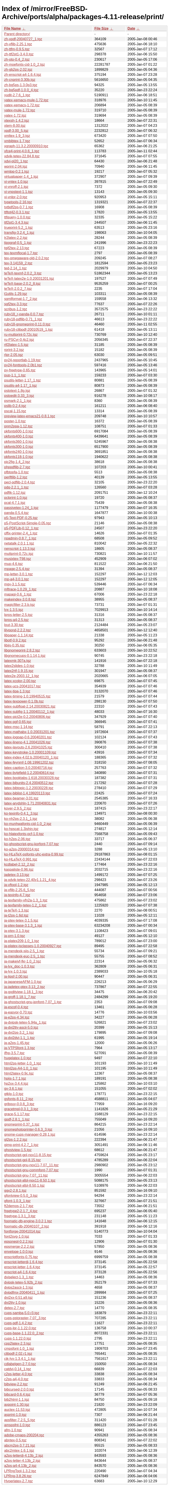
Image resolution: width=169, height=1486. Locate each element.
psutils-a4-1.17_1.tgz (20, 385)
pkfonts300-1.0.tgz (18, 447)
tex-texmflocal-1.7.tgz (21, 253)
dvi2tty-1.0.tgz (15, 1302)
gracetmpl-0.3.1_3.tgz (21, 1109)
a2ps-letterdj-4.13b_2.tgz (23, 1455)
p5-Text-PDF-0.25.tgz (21, 518)
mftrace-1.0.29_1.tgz (20, 589)
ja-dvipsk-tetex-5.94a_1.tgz (25, 1022)
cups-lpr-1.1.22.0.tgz (20, 1328)
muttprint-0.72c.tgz (18, 554)
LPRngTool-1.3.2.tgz (20, 1471)
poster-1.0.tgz (15, 421)
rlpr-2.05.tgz (13, 355)
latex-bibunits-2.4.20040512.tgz (28, 783)
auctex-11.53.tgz (17, 1410)
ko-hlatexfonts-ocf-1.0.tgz (24, 834)
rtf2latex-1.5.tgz (16, 345)
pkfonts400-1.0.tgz (18, 436)
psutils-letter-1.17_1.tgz (22, 380)
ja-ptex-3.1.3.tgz (16, 931)
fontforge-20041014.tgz (22, 1231)
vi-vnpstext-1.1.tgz (18, 192)
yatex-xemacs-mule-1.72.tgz (26, 100)
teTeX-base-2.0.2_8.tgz (22, 283)
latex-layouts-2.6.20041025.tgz (28, 747)
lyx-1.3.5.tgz (13, 610)
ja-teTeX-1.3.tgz (16, 910)
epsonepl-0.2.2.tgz (18, 1241)
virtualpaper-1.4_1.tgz (21, 176)
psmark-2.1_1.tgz (17, 401)
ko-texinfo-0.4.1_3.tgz (21, 813)
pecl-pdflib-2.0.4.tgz (19, 482)
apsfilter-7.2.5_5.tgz (19, 1420)
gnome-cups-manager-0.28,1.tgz (29, 1134)
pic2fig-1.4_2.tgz (17, 462)
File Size (101, 28)
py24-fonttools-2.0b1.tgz (23, 365)
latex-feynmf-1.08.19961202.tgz (29, 762)
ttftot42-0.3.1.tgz (17, 212)
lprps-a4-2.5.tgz (16, 620)
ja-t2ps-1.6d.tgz (16, 915)
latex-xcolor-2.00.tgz (20, 681)
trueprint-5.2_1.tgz (18, 227)
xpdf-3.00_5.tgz (16, 131)
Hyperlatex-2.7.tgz (18, 1481)
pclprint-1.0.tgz (15, 498)
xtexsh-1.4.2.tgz (16, 120)
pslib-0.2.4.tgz (15, 406)
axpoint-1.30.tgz (16, 1404)
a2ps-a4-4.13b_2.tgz (20, 1466)
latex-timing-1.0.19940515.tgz (27, 696)
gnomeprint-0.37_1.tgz (21, 1124)
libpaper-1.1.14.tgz (18, 635)
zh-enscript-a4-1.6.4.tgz (22, 74)
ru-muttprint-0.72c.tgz (21, 334)
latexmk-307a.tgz (17, 661)
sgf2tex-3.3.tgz (15, 304)
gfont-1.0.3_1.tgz (17, 1201)
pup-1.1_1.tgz (15, 375)
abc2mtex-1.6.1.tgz (19, 1450)
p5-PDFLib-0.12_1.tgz (21, 528)
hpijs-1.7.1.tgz (15, 1078)
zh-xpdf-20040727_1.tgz (23, 39)
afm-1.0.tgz (13, 1430)
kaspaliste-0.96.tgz (18, 869)
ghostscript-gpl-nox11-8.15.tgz (27, 1155)
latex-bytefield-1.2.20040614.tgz (29, 773)
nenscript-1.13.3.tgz (19, 548)
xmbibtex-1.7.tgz (17, 141)
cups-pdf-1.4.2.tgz (18, 1323)
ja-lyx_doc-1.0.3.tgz (19, 966)
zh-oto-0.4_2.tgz (17, 59)
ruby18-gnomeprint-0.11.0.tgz (27, 324)
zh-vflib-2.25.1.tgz (18, 44)
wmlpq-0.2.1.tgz (16, 171)
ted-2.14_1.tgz (15, 268)
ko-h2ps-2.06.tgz (17, 839)
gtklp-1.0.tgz (13, 1094)
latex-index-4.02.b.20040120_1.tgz (31, 757)
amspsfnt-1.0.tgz (17, 1425)
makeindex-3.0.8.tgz (20, 599)
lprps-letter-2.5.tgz (18, 615)
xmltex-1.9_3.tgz (17, 136)
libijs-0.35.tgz (14, 645)
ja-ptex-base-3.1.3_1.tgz (23, 925)
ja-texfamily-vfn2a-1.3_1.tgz (26, 900)
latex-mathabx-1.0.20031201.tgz (29, 732)
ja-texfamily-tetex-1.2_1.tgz (25, 905)
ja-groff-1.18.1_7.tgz (20, 997)
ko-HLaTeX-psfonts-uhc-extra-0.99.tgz (34, 854)
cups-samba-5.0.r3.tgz (21, 1313)
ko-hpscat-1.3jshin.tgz (21, 829)
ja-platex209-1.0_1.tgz (21, 941)
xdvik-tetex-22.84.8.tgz (22, 156)
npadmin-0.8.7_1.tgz (20, 538)
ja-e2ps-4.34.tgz (16, 1017)
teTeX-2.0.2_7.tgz (18, 289)
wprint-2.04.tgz (15, 166)
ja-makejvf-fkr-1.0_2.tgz (22, 961)
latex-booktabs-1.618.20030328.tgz (31, 778)
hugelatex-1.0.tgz (17, 1058)
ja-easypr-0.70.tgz (18, 1012)
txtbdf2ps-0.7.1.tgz (18, 207)
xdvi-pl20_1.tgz (16, 161)
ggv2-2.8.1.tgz (15, 1190)
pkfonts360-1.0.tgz (18, 441)
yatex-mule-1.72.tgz (19, 110)
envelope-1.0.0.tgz (18, 1251)
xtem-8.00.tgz (15, 125)
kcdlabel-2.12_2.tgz (19, 864)
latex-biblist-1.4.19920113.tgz (27, 793)
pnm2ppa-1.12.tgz (18, 426)
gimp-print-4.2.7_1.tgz (21, 1145)
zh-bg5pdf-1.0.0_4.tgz (21, 90)
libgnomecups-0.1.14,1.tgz (25, 656)
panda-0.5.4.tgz (16, 513)
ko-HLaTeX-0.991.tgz (20, 859)
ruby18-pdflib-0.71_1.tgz (23, 319)
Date (131, 28)
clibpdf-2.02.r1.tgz (18, 1353)
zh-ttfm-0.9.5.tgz (17, 49)
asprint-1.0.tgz (15, 1415)
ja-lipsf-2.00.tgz (16, 976)
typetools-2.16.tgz (18, 202)
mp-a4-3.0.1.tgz (16, 579)
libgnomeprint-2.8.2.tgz (22, 650)
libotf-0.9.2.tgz (15, 640)
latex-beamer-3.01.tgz (21, 798)
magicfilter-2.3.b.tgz (19, 605)
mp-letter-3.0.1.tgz (18, 574)
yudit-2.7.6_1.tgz (17, 95)
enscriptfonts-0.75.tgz (21, 1257)
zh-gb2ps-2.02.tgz (18, 69)
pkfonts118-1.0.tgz (18, 457)
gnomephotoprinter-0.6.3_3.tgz (28, 1129)
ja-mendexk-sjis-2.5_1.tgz (24, 951)
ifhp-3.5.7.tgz (14, 1053)
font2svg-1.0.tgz (16, 1236)
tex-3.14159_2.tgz (18, 263)
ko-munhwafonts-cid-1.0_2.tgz (27, 824)
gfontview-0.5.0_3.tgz (21, 1195)
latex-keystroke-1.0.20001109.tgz (30, 752)
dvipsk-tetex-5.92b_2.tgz (23, 1282)
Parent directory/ (17, 34)
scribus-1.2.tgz (15, 309)
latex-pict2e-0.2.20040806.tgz (27, 717)
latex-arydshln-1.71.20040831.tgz (30, 803)
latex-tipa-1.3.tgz (17, 691)
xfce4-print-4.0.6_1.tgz (21, 151)
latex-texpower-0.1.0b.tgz (24, 701)
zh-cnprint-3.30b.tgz (19, 80)
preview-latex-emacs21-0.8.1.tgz (29, 416)
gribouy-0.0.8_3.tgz (19, 1104)
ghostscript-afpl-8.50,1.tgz (24, 1185)
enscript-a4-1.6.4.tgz (20, 1272)
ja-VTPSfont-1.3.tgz (19, 1048)
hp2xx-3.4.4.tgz (16, 1083)
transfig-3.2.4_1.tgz (19, 232)
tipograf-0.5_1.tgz (18, 243)
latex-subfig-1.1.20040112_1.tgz (29, 712)
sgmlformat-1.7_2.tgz (20, 299)
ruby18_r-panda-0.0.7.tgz (24, 314)
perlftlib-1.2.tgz (15, 477)
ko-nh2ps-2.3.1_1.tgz (20, 819)
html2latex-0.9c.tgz (19, 1073)
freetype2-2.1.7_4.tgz (20, 1211)
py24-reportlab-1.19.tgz (22, 360)
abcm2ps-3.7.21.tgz (19, 1445)
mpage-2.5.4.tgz (17, 569)
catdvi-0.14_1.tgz (17, 1369)
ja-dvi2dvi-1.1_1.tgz (19, 1038)
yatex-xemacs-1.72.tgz (22, 105)
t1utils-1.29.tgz (15, 294)
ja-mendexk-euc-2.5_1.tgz (24, 956)
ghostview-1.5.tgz (18, 1150)
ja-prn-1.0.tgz (14, 936)
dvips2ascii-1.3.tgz (18, 1287)
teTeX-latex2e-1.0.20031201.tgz (29, 278)
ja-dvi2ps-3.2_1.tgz (19, 1032)
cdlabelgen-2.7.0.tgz (20, 1364)
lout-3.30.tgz (14, 625)
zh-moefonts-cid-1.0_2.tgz (24, 64)
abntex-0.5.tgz (15, 1440)
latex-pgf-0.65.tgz (17, 722)
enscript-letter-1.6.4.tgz (22, 1267)
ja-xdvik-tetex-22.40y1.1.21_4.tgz (30, 880)
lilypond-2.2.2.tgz (17, 630)
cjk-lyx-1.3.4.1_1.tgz (19, 1359)
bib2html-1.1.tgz (16, 1399)
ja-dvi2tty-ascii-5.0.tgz (21, 1027)
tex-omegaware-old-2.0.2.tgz (26, 258)
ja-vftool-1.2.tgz (16, 885)
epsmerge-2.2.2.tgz (19, 1246)
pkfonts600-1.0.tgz (18, 431)
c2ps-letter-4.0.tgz (18, 1374)
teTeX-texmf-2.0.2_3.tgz (23, 273)
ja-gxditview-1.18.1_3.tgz (23, 992)
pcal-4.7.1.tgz (14, 503)
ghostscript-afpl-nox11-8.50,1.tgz (29, 1180)
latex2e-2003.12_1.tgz (21, 676)
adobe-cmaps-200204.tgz (24, 1435)
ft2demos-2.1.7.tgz (18, 1206)
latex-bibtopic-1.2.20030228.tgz (28, 788)
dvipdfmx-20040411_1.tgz (24, 1292)
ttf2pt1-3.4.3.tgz (16, 222)
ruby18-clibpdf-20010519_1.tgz (28, 329)
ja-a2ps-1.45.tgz (16, 1043)
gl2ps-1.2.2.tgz (15, 1139)
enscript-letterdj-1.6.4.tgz (23, 1262)
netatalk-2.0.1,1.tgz (19, 543)
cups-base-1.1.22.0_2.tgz (24, 1333)
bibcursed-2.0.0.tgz (19, 1389)
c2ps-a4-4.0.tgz (16, 1379)
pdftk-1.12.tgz (15, 492)
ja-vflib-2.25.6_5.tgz (19, 890)
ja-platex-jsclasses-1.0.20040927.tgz (32, 946)
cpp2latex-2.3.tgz (17, 1343)
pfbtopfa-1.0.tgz (16, 472)
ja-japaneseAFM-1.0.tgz (23, 982)
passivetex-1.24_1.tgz (21, 508)
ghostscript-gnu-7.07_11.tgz (26, 1175)
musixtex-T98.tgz (17, 559)
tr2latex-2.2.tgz (16, 238)
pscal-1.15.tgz (15, 411)
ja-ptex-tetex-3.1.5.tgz (21, 920)
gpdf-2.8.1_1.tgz (17, 1119)
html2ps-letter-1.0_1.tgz (22, 1063)
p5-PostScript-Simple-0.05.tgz (27, 523)
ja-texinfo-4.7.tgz (17, 895)
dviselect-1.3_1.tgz (18, 1277)
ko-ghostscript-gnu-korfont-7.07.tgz (31, 844)
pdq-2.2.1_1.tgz (16, 487)
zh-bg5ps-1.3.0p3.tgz (20, 85)
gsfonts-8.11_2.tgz (18, 1099)
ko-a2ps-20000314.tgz (21, 849)
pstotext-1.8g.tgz (17, 390)
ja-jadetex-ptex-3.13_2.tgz (24, 987)
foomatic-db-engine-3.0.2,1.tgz (28, 1221)
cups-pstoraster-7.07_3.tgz (25, 1318)
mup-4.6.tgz (13, 564)
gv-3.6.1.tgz (13, 1088)
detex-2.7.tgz (14, 1308)
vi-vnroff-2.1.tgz (16, 187)
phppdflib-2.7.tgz (17, 467)
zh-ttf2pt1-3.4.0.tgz (18, 54)
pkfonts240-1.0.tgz (18, 452)
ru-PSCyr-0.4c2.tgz (19, 340)
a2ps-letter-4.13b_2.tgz (22, 1460)
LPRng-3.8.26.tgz (18, 1476)
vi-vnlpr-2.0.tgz (15, 197)
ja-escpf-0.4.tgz (16, 1007)
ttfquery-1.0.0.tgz (17, 217)
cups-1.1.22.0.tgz (17, 1338)
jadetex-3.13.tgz (16, 875)
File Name (12, 28)
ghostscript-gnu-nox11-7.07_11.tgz (31, 1165)
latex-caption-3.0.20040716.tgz (28, 768)
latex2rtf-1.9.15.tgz (18, 671)
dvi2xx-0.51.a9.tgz (18, 1297)
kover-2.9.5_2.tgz (17, 808)
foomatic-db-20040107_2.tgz (26, 1226)
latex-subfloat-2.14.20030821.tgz (29, 706)
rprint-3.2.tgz (14, 350)
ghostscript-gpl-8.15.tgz (22, 1160)
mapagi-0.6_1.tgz (17, 594)
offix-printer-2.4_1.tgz (20, 533)
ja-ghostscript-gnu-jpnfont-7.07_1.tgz (33, 1002)
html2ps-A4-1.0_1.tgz (21, 1068)
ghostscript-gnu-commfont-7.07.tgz (31, 1170)
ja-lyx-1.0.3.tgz (15, 971)
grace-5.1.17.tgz (17, 1114)
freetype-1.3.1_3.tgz (19, 1216)
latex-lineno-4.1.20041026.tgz (27, 742)
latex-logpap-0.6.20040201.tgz (28, 737)
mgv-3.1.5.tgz (15, 584)
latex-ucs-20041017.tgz (22, 686)
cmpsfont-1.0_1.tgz (19, 1348)
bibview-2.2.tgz (16, 1384)
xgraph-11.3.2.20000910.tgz (26, 146)
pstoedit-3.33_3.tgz (19, 396)
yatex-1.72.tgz (15, 115)
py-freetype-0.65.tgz (19, 370)
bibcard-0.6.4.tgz (17, 1394)
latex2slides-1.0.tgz (19, 666)
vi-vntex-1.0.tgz (16, 181)
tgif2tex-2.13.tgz (16, 248)
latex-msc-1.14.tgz (18, 727)
